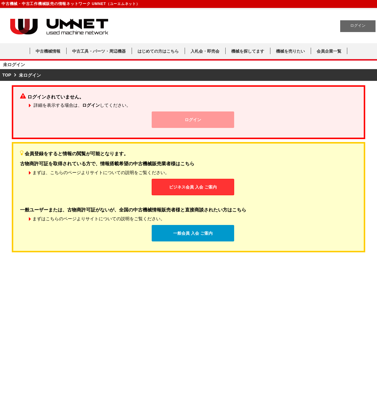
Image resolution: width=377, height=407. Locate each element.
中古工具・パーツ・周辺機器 (99, 51)
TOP (6, 74)
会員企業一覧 (329, 51)
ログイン (358, 26)
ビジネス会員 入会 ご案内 (193, 187)
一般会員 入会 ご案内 (193, 233)
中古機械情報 (48, 51)
